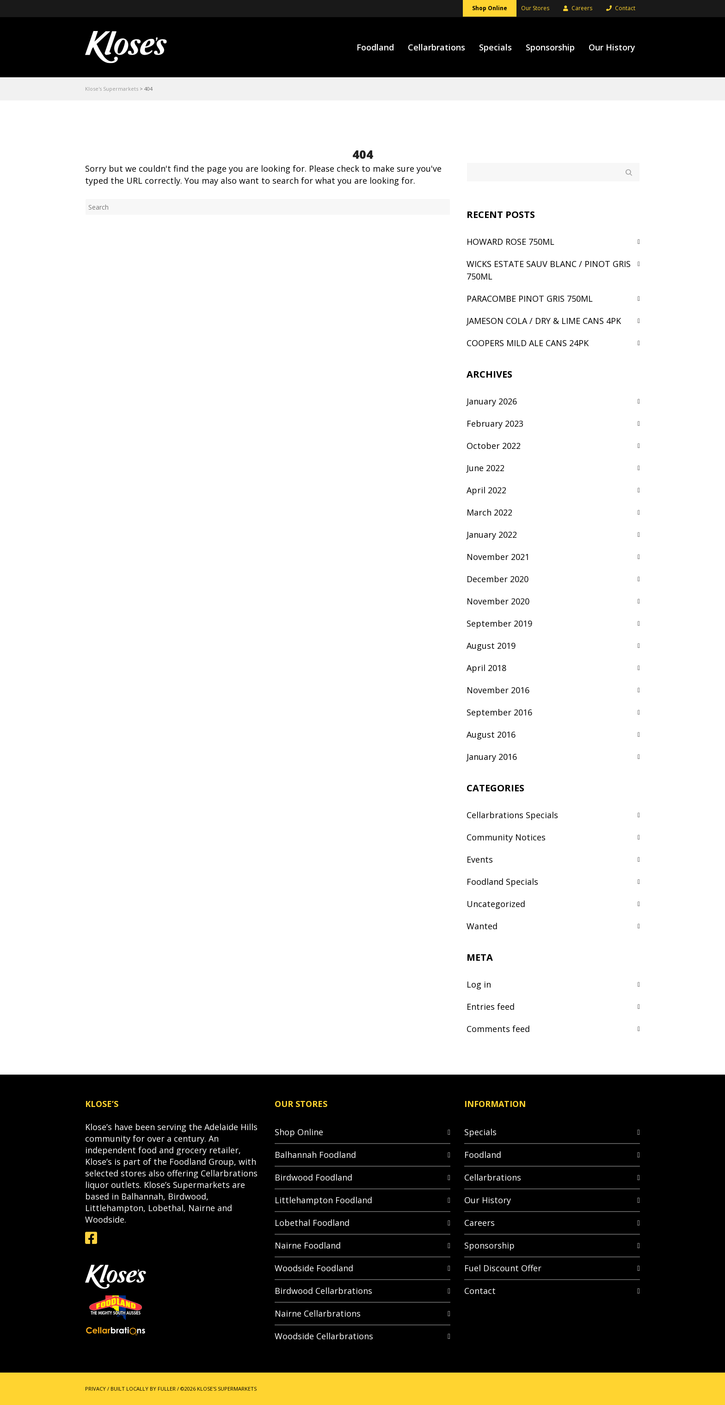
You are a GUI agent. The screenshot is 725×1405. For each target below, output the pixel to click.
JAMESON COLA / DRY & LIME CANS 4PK (544, 320)
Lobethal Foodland (312, 1222)
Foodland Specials (502, 881)
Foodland (482, 1154)
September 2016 (499, 712)
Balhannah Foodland (315, 1154)
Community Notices (506, 837)
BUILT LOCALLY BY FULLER (143, 1388)
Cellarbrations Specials (512, 815)
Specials (480, 1132)
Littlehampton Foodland (323, 1200)
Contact (480, 1290)
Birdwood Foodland (313, 1177)
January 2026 (492, 401)
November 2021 (498, 556)
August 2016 (491, 734)
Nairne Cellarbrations (318, 1313)
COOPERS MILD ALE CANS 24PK (528, 342)
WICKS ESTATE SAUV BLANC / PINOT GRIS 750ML (549, 270)
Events (480, 859)
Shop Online (299, 1132)
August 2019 (491, 645)
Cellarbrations (492, 1177)
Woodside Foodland (314, 1268)
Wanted (482, 926)
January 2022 (492, 534)
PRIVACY (95, 1388)
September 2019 (499, 623)
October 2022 (494, 445)
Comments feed (498, 1028)
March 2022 (489, 512)
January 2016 (492, 756)
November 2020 (498, 601)
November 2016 (498, 690)
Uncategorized (496, 903)
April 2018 (486, 667)
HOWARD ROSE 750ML (510, 241)
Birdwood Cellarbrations (323, 1290)
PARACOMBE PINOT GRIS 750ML (530, 298)
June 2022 (485, 467)
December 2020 (497, 578)
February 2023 (495, 423)
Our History (487, 1200)
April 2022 (486, 490)
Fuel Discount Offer (502, 1268)
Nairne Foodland (308, 1245)
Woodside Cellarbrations (324, 1336)
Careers (479, 1222)
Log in (479, 984)
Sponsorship (489, 1245)
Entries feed (491, 1006)
